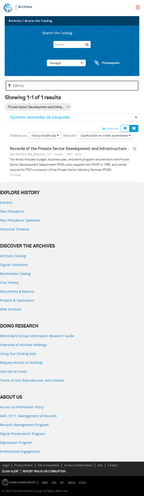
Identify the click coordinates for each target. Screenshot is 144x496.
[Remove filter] (68, 106)
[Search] (71, 44)
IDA (54, 483)
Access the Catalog (38, 21)
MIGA (71, 483)
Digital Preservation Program (22, 433)
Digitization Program (16, 442)
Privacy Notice (23, 465)
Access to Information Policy (22, 407)
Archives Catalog (13, 256)
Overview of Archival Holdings (23, 345)
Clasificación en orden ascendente (105, 135)
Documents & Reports (17, 291)
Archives (25, 7)
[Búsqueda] (87, 44)
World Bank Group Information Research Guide (37, 336)
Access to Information (78, 465)
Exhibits (6, 202)
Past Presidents (12, 211)
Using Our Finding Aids (18, 353)
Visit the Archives (13, 371)
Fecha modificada (45, 135)
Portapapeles (102, 63)
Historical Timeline (14, 229)
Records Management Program (24, 425)
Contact (113, 465)
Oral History (9, 282)
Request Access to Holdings (21, 362)
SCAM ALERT (10, 471)
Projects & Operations (17, 300)
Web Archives (10, 309)
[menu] (138, 7)
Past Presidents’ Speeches (20, 220)
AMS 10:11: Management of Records (28, 416)
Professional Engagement (20, 451)
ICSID (82, 483)
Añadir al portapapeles (134, 148)
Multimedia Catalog (15, 273)
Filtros (16, 85)
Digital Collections (14, 265)
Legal (5, 465)
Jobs (100, 465)
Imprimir (110, 128)
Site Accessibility (48, 465)
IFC (62, 483)
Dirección (69, 135)
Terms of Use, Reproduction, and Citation (32, 380)
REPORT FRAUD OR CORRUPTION (44, 471)
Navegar (66, 63)
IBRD (45, 483)
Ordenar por (18, 135)
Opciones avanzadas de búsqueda (39, 117)
